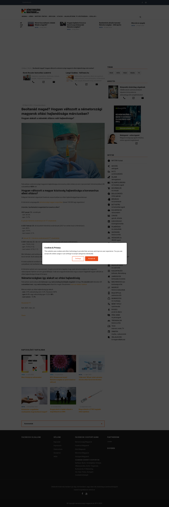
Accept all (91, 258)
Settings (78, 258)
